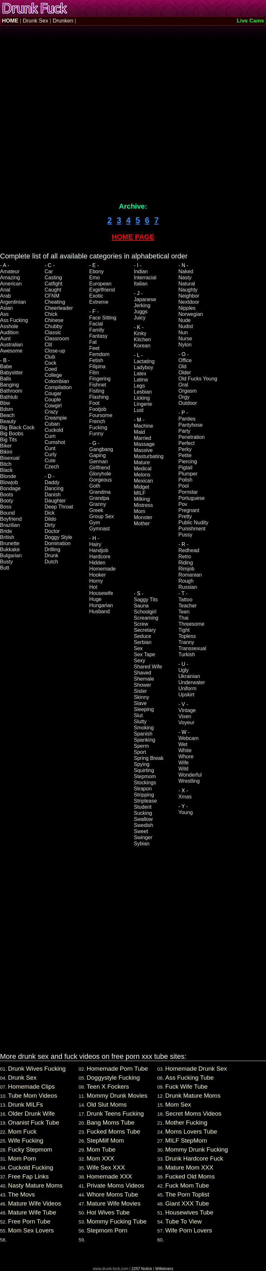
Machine (143, 426)
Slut (138, 715)
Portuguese (191, 498)
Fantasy (98, 336)
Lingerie (143, 404)
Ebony (96, 271)
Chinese (54, 320)
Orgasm (187, 391)
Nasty (185, 277)
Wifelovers (164, 1269)
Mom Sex (178, 1104)
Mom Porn (22, 1158)
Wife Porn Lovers (188, 1230)
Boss (6, 506)
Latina (141, 379)
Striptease (145, 801)
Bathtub (9, 397)
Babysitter (11, 372)
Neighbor (188, 296)
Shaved (142, 672)
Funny (96, 433)
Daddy (52, 482)
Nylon (185, 344)
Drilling (52, 549)
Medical (142, 468)
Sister (140, 691)
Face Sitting (102, 317)
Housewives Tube (189, 1212)
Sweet (141, 831)
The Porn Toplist (187, 1194)
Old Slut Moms (107, 1104)
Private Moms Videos (115, 1185)
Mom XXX (100, 1158)
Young (185, 812)
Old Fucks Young (197, 378)
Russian (187, 587)
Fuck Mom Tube (187, 1185)
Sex (138, 648)
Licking (142, 398)
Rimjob (186, 568)
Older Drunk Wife (31, 1113)
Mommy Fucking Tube (117, 1221)
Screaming (146, 618)
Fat (93, 342)
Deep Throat (59, 506)
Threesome (191, 624)
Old (182, 366)
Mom (139, 511)
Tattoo (185, 599)
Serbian (142, 642)
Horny (96, 581)
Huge (95, 599)
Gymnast (99, 528)
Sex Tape (144, 654)
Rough (185, 581)
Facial (96, 323)
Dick (50, 513)
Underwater (191, 682)
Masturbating (149, 456)
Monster (143, 517)
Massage (144, 444)
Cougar (53, 393)
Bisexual (9, 458)
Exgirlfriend (102, 289)
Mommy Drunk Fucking (196, 1149)
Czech (52, 466)
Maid (139, 432)
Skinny (141, 697)
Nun (183, 332)
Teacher (187, 605)
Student (142, 807)
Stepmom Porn (107, 1230)
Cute (50, 460)
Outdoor (187, 403)
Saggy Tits (146, 599)
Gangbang (101, 449)
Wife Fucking (25, 1140)
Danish (53, 494)
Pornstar (188, 492)
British (7, 537)
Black (6, 470)
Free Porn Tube (29, 1221)
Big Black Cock (17, 427)
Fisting (96, 391)
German (98, 461)
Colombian (57, 381)
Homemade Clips (31, 1086)
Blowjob (9, 482)
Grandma (100, 492)
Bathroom (11, 391)
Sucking (143, 813)
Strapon (143, 788)
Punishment (192, 528)
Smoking (144, 727)
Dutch (51, 561)
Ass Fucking (14, 320)
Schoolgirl (145, 611)
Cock (50, 363)
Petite (185, 455)
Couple (53, 399)
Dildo (50, 519)
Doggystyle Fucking (113, 1077)
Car (49, 271)
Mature (142, 462)
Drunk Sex (35, 21)
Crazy (51, 411)
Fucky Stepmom (30, 1149)
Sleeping (144, 709)
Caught (53, 289)
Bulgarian (11, 555)
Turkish (186, 654)
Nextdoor (188, 302)
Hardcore (99, 556)
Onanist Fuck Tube (33, 1122)
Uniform (187, 688)
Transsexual (192, 648)
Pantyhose (190, 425)
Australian (11, 344)
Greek (96, 510)
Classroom (57, 338)
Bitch (6, 464)
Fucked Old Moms (190, 1176)
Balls (5, 378)
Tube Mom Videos (32, 1095)
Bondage (10, 488)
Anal (5, 289)
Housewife (101, 593)
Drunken (63, 21)
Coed (51, 369)
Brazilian (10, 525)
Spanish (143, 733)
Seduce (142, 636)
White (185, 750)
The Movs (21, 1194)
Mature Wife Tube (32, 1212)
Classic (53, 332)
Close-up (55, 350)
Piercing (187, 461)
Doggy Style (58, 537)
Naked (185, 271)
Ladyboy (143, 367)
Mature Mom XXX (189, 1167)
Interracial (145, 277)
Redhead (188, 550)
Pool (183, 486)
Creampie (56, 418)
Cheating (55, 302)
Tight (184, 630)
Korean (142, 345)
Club (50, 357)
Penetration (191, 437)
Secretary (145, 630)
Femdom (99, 354)
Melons (142, 474)
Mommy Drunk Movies (117, 1095)
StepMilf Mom (105, 1140)
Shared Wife (148, 666)
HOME (10, 21)
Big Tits (8, 439)
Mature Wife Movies (114, 1203)
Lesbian (143, 392)
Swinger (143, 837)
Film (94, 372)
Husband (99, 611)
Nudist (185, 326)
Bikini (6, 452)
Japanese (145, 299)
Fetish (96, 360)
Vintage (187, 710)
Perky (185, 449)
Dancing (54, 488)
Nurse (185, 338)
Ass (4, 314)
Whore (185, 756)
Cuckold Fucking (30, 1167)
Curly (50, 454)
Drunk (51, 555)
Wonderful (190, 775)
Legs (139, 385)
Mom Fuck (22, 1131)
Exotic (96, 296)
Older (184, 372)
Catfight (53, 283)
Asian (6, 308)
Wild (183, 768)
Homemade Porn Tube (117, 1068)
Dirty (50, 525)
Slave (140, 703)
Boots (6, 494)
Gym (94, 522)
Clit (48, 344)
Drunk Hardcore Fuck (194, 1158)
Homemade (102, 568)
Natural (186, 283)
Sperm (141, 746)
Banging (9, 384)
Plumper (188, 473)
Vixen (184, 716)
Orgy (184, 397)
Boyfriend (11, 519)
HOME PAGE (133, 237)
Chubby (53, 326)
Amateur (9, 271)
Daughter (55, 500)
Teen (184, 611)
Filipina (97, 366)
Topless (187, 636)
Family (96, 330)
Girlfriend (99, 467)
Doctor (52, 531)
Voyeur (186, 722)
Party (184, 431)
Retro (184, 556)
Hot (93, 587)
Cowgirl (53, 405)
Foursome (100, 415)
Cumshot (55, 442)
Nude (184, 320)
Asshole (9, 326)
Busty (6, 561)
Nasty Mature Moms (35, 1185)
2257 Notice (142, 1269)
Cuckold (54, 430)
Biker (6, 445)
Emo (94, 277)
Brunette (9, 543)
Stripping (144, 794)
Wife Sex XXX (106, 1167)
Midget (141, 487)
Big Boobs (11, 433)
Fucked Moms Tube (113, 1131)
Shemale (144, 679)
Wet (182, 744)
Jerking (142, 305)
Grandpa (99, 498)
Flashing (98, 397)
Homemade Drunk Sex (196, 1068)
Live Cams (250, 21)
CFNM (52, 296)
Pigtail (185, 467)
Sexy (139, 660)
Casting (53, 277)
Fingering (100, 378)
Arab (5, 296)
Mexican (143, 480)
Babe (6, 366)
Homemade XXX (109, 1176)
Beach (7, 415)
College (53, 375)
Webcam (188, 738)
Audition (9, 332)
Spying (142, 764)
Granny (97, 504)
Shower (142, 685)
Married (142, 438)
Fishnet (97, 384)
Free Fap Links (28, 1176)
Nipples (186, 308)
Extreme (98, 302)
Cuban (52, 424)
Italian (141, 283)
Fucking (98, 427)
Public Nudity (193, 522)
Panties (186, 419)
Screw (141, 624)
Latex (140, 373)
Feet (94, 348)
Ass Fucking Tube (189, 1077)
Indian (141, 271)
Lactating (144, 361)
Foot (94, 403)
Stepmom (145, 776)
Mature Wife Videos (34, 1203)
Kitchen (142, 339)
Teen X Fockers (108, 1086)
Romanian (190, 575)
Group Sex (101, 516)
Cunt (50, 448)
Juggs (141, 311)
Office (185, 360)
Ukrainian (189, 676)
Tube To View (183, 1221)
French (97, 421)
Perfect (186, 443)
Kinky (140, 333)
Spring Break (149, 758)
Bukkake (10, 549)
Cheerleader (59, 308)
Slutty (140, 721)
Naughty (188, 289)
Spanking (144, 740)
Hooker (97, 575)
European (100, 283)
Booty (6, 500)
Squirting (144, 770)
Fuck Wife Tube (186, 1086)
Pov (182, 504)
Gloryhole (100, 473)
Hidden (97, 562)
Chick (51, 314)
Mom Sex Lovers (31, 1230)
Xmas (185, 796)
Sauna (141, 605)
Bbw (5, 403)
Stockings (145, 782)
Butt (4, 567)
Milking (142, 499)
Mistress (143, 505)
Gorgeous (100, 480)
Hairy (95, 544)
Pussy (185, 534)
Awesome (11, 350)
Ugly (183, 670)
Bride (6, 531)
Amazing (10, 277)
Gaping (97, 455)
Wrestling (189, 781)
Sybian (142, 843)
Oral (183, 384)
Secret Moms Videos (193, 1113)
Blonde (8, 476)
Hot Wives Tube (108, 1212)
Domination (58, 543)
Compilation (58, 387)
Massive (143, 450)
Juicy (139, 317)
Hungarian (101, 605)
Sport (140, 752)
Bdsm (6, 409)
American (11, 283)
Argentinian (13, 302)
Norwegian (190, 314)
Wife (183, 762)
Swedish (143, 825)
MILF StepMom (186, 1140)
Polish (185, 480)
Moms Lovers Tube (191, 1131)
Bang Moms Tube (110, 1122)
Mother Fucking (186, 1122)
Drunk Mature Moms (192, 1095)
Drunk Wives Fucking (37, 1068)
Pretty (185, 516)
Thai (183, 618)
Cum (50, 436)
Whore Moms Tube (112, 1194)
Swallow (143, 819)
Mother (142, 523)
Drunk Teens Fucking (115, 1113)
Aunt (5, 338)
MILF (139, 493)
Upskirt (186, 694)
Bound (7, 513)
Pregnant (188, 510)
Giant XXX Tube (187, 1203)
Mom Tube (101, 1149)
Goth (94, 486)
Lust (138, 410)
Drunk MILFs (25, 1104)
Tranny (186, 642)
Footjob (97, 409)
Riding (185, 562)
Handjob (98, 550)
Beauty (8, 421)
